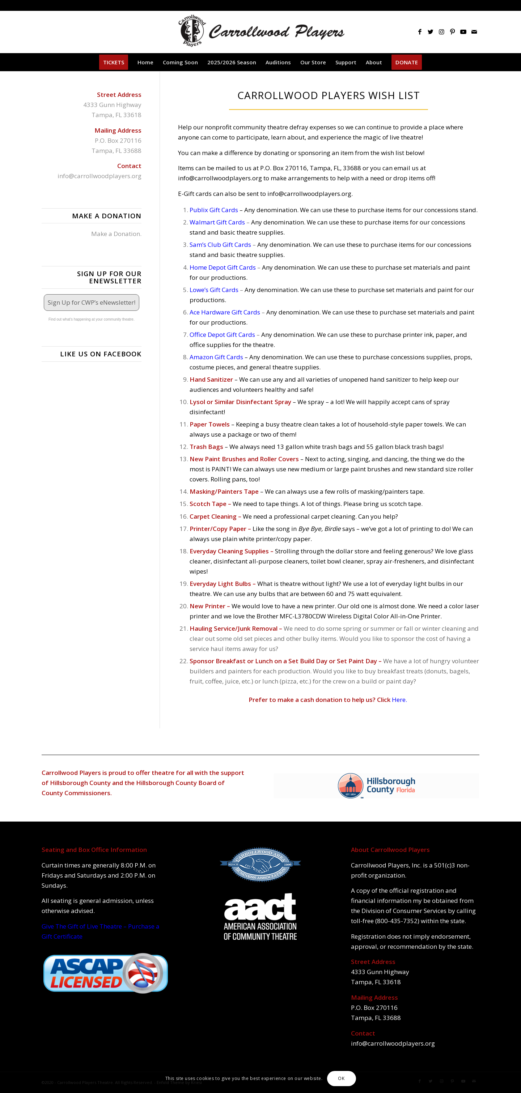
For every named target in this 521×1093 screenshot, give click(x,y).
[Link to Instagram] (441, 31)
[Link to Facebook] (419, 31)
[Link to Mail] (474, 31)
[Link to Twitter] (430, 31)
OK (341, 1078)
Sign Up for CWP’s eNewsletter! (91, 302)
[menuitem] (113, 62)
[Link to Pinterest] (452, 31)
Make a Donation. (116, 234)
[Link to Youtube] (463, 31)
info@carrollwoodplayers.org (99, 176)
